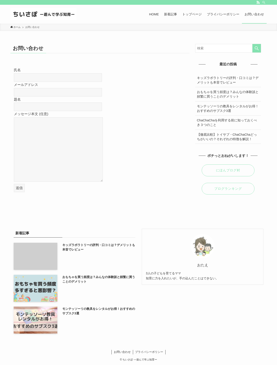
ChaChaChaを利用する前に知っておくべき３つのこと (227, 122)
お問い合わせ (122, 352)
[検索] (264, 2)
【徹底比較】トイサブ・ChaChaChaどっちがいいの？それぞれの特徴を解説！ (227, 137)
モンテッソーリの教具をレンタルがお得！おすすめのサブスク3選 (228, 108)
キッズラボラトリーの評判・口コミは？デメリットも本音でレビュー (228, 80)
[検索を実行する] (256, 48)
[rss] (258, 2)
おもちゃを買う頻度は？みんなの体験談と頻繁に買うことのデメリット (228, 94)
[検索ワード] (228, 48)
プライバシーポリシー (149, 352)
